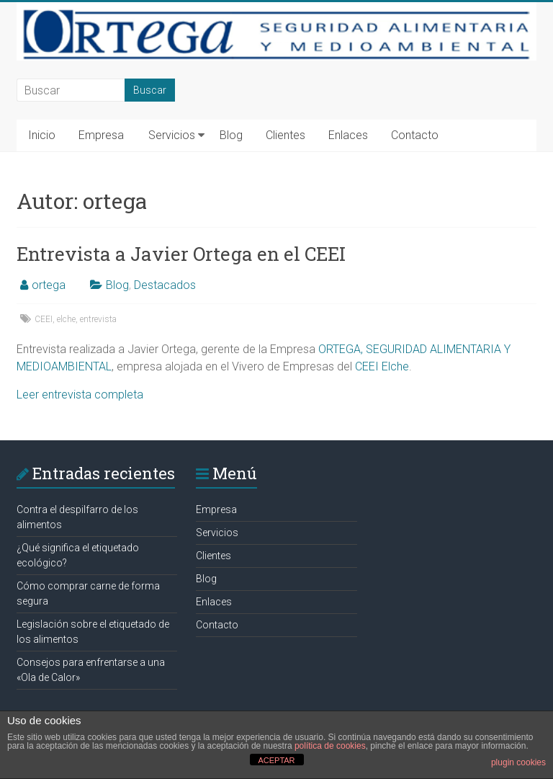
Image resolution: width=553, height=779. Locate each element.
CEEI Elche (382, 366)
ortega (49, 285)
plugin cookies (518, 762)
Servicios (171, 135)
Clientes (285, 135)
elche (66, 319)
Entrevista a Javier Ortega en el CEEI (181, 253)
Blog (231, 135)
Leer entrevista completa (80, 394)
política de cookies (330, 746)
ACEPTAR (276, 760)
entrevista (98, 319)
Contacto (415, 135)
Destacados (165, 285)
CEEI (44, 319)
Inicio (41, 135)
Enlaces (348, 135)
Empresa (101, 135)
